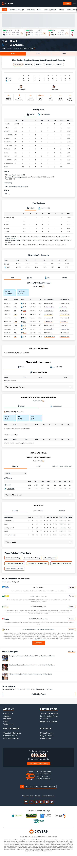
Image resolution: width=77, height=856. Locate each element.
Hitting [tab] (38, 466)
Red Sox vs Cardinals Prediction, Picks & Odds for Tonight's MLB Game (32, 665)
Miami (13, 41)
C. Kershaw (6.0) (64, 329)
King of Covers (46, 735)
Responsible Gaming (48, 721)
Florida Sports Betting (13, 558)
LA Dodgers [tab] (44, 114)
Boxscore (18, 64)
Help (32, 796)
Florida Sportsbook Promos (14, 563)
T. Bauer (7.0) (63, 325)
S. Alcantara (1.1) (48, 329)
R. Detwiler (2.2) (48, 310)
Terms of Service (48, 796)
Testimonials (8, 724)
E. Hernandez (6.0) (49, 336)
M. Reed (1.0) (63, 310)
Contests (45, 728)
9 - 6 (24, 310)
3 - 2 (24, 321)
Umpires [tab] (62, 510)
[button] (38, 495)
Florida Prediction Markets (14, 569)
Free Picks (31, 9)
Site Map (25, 796)
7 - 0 (24, 325)
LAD (8, 267)
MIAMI (21, 367)
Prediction (28, 64)
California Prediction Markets (61, 563)
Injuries (59, 64)
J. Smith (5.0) (48, 333)
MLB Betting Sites (50, 558)
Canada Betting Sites (12, 733)
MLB (4, 9)
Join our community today (38, 763)
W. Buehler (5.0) (64, 318)
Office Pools (45, 738)
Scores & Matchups (17, 9)
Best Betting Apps (11, 738)
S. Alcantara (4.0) (49, 307)
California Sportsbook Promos (37, 563)
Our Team (7, 719)
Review (71, 587)
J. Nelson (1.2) (64, 321)
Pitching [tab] (15, 466)
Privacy (38, 796)
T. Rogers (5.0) (48, 318)
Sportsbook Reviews (49, 713)
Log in (67, 3)
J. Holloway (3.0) (49, 325)
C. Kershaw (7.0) (64, 336)
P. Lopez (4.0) (48, 314)
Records (38, 64)
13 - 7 (24, 332)
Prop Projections (50, 9)
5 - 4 (24, 318)
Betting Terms (38, 286)
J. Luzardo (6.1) (48, 303)
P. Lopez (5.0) (48, 321)
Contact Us (8, 713)
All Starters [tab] (38, 510)
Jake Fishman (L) (9, 520)
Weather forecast (27, 48)
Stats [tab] (13, 53)
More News (71, 651)
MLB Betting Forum (38, 694)
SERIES (64, 277)
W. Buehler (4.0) (64, 333)
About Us (8, 709)
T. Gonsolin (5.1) (64, 314)
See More (38, 643)
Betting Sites (11, 728)
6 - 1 (24, 307)
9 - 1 (24, 336)
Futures (61, 9)
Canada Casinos (10, 735)
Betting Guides (49, 709)
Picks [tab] (38, 53)
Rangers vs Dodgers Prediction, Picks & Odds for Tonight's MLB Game (31, 656)
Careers (6, 716)
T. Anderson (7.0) (65, 303)
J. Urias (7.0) (63, 307)
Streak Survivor (46, 733)
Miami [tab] (30, 114)
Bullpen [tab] (15, 510)
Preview (49, 64)
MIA (8, 263)
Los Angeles (17, 44)
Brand (5, 721)
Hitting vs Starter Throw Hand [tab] (62, 466)
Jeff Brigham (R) (9, 528)
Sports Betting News (49, 716)
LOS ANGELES (56, 367)
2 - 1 (24, 303)
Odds (39, 9)
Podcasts (44, 719)
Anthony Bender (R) (9, 535)
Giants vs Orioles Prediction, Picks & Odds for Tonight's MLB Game (30, 674)
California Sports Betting (32, 558)
